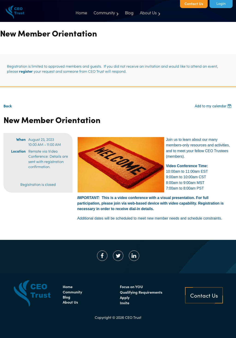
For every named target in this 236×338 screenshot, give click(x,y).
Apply (125, 297)
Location (18, 151)
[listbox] (214, 106)
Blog (66, 296)
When (21, 139)
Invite (124, 302)
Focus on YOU (131, 286)
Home (68, 286)
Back (7, 105)
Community (72, 291)
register (26, 71)
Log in (221, 4)
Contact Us (193, 3)
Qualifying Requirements (141, 292)
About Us (70, 302)
